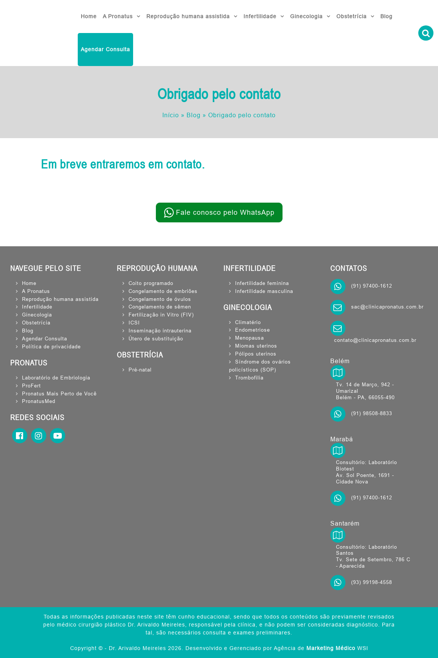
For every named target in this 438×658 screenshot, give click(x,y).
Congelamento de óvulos (160, 299)
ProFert (31, 386)
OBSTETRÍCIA (140, 354)
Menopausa (249, 338)
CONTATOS (348, 268)
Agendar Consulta (105, 49)
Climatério (248, 322)
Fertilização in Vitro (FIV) (161, 315)
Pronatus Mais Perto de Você (59, 393)
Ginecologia (306, 16)
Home (89, 16)
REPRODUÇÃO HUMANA (157, 268)
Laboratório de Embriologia (56, 378)
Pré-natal (140, 370)
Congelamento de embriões (163, 291)
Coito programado (151, 283)
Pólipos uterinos (255, 354)
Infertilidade (259, 16)
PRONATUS (28, 362)
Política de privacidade (51, 346)
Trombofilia (249, 378)
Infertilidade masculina (264, 291)
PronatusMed (38, 401)
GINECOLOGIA (247, 307)
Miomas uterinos (256, 346)
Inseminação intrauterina (160, 330)
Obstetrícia (351, 16)
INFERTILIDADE (249, 268)
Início (170, 115)
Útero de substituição (156, 338)
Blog (386, 16)
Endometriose (252, 330)
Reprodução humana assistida (188, 16)
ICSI (134, 323)
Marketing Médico (330, 648)
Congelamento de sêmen (160, 307)
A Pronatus (118, 16)
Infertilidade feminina (262, 283)
